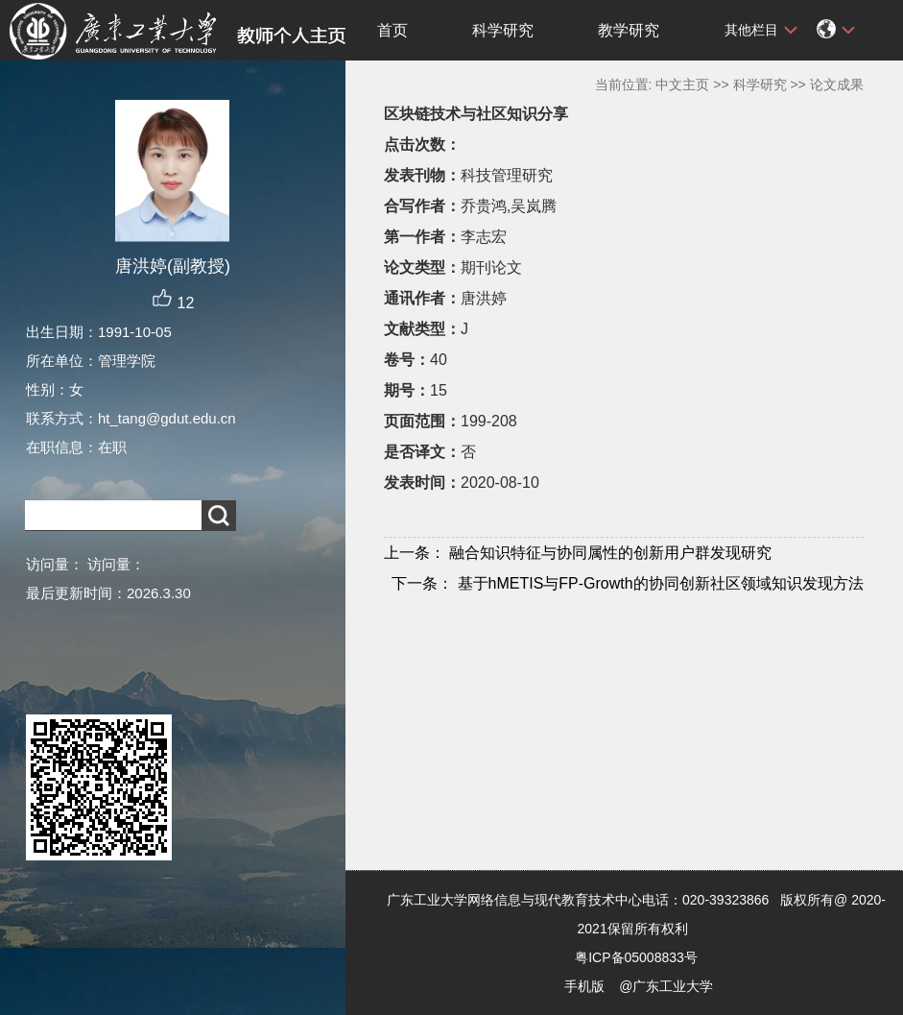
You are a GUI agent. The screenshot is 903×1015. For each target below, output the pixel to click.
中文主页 (682, 84)
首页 (392, 30)
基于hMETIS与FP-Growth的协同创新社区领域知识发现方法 (628, 583)
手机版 (584, 986)
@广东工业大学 (666, 986)
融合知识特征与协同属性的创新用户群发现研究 (578, 552)
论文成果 (837, 84)
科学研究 (503, 30)
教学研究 (628, 30)
